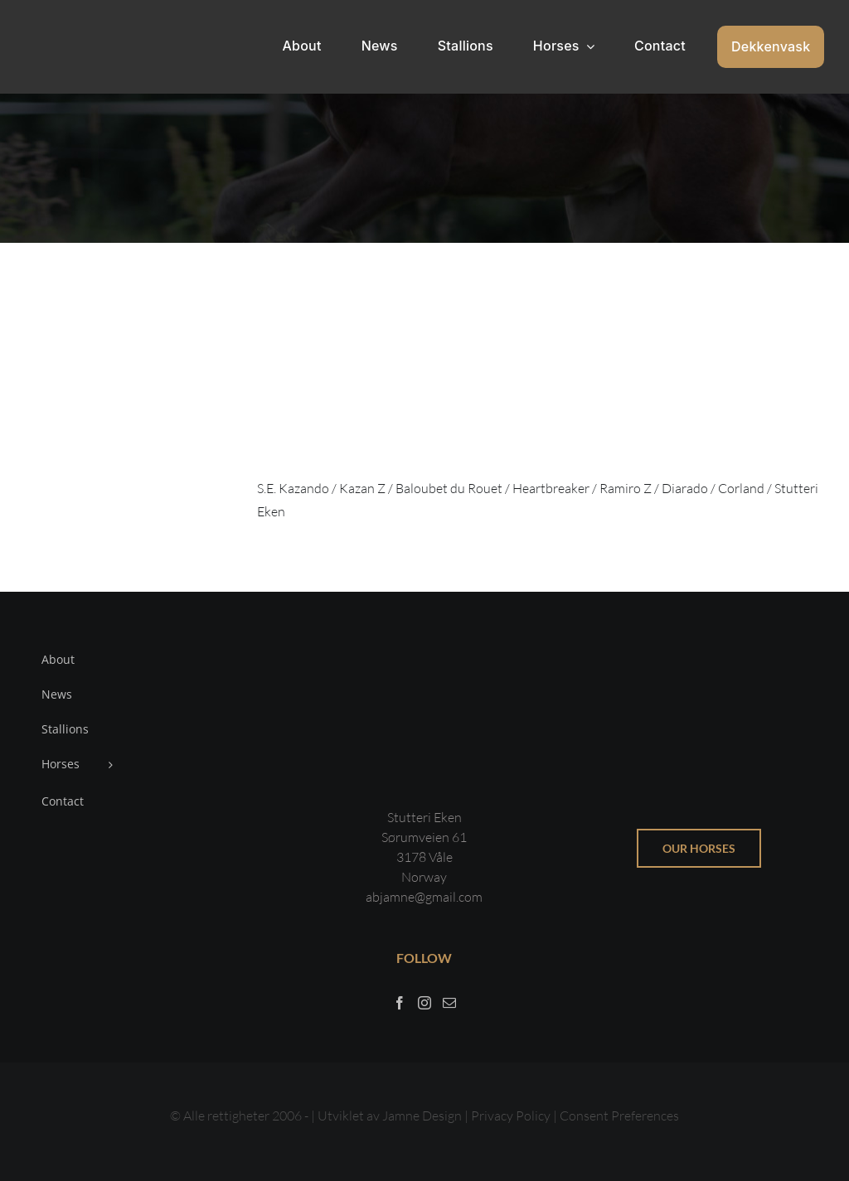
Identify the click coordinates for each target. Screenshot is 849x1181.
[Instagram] (424, 1002)
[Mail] (449, 1002)
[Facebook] (399, 1002)
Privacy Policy (512, 1115)
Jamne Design (422, 1115)
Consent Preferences (619, 1115)
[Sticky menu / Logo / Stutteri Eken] (67, 25)
